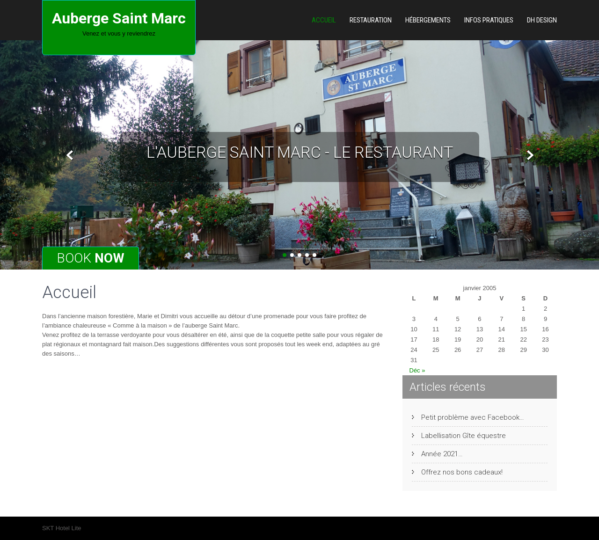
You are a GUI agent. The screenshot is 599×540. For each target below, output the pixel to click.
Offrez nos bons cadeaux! (462, 472)
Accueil (324, 20)
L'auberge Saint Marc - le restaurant (299, 152)
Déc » (417, 370)
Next (529, 156)
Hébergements (428, 20)
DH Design (542, 20)
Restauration (371, 20)
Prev (70, 156)
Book (90, 258)
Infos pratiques (488, 20)
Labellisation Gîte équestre (463, 435)
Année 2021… (442, 454)
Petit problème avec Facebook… (472, 417)
